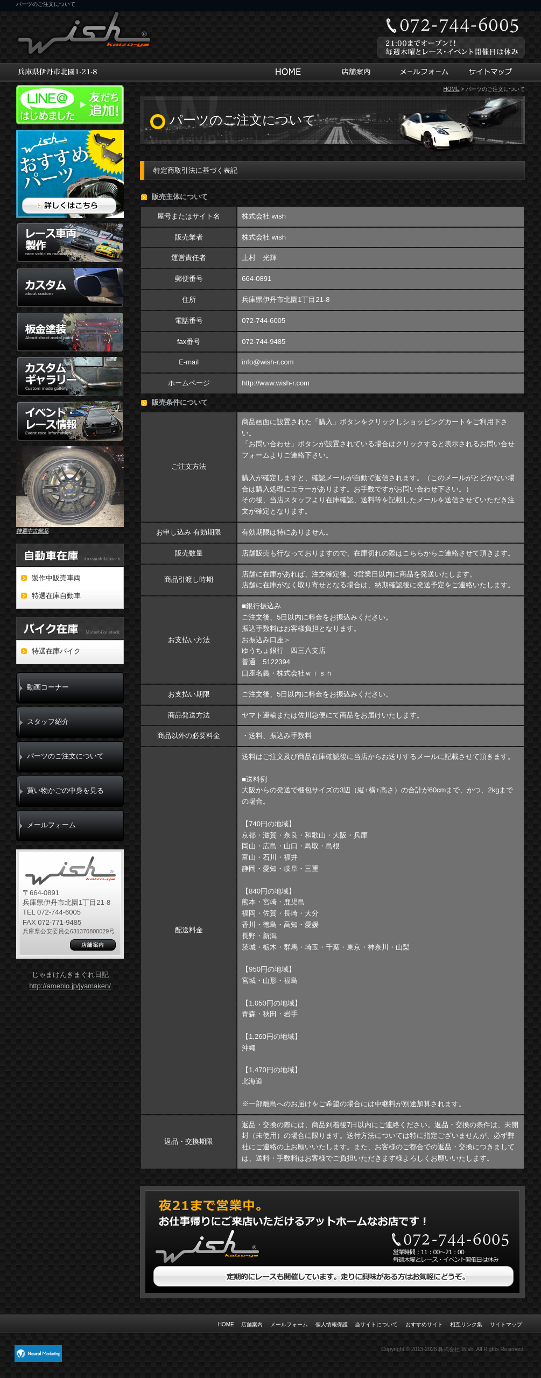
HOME (291, 72)
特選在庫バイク (56, 651)
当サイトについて (376, 1324)
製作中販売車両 (56, 578)
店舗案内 (354, 72)
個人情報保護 (331, 1324)
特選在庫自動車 (56, 596)
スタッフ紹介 (48, 722)
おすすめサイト (424, 1324)
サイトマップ (492, 72)
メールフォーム (423, 72)
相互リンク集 (466, 1324)
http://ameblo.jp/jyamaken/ (70, 986)
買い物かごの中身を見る (65, 790)
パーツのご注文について (65, 756)
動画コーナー (48, 687)
